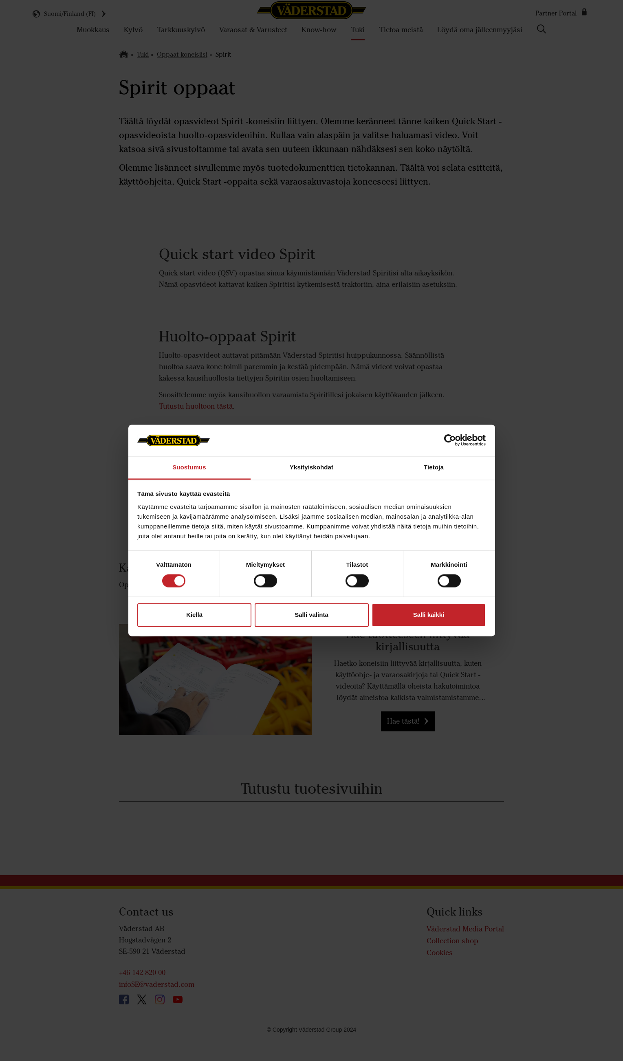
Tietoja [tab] (434, 467)
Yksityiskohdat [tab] (311, 467)
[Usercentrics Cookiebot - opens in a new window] (450, 440)
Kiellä (194, 614)
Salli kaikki (429, 614)
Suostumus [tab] (189, 467)
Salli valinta (311, 614)
